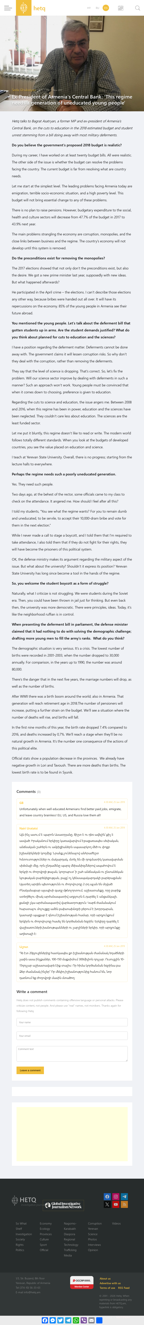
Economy (46, 1223)
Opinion (93, 1250)
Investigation (24, 1234)
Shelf (19, 1229)
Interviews (94, 1245)
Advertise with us (110, 1283)
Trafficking (70, 1250)
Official (44, 1250)
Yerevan (93, 1229)
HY (89, 8)
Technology (71, 1245)
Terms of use (107, 1288)
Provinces (46, 1234)
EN (105, 8)
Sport (43, 1245)
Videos (116, 1223)
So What (21, 1223)
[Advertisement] (72, 1134)
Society (20, 1239)
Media (68, 1255)
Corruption (95, 1223)
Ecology (45, 1229)
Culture (44, 1239)
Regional (69, 1239)
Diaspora (69, 1234)
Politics (20, 1250)
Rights (20, 1245)
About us (105, 1278)
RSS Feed (123, 1288)
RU (97, 8)
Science (93, 1234)
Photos (92, 1239)
